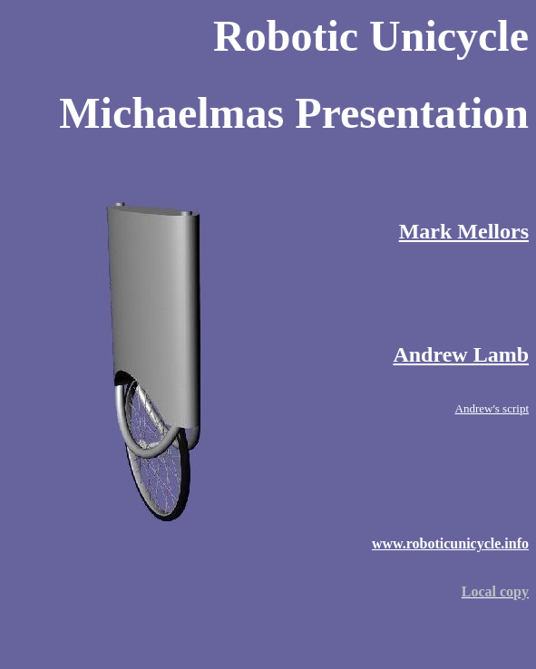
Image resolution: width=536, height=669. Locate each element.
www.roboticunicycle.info (450, 543)
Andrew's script (492, 408)
